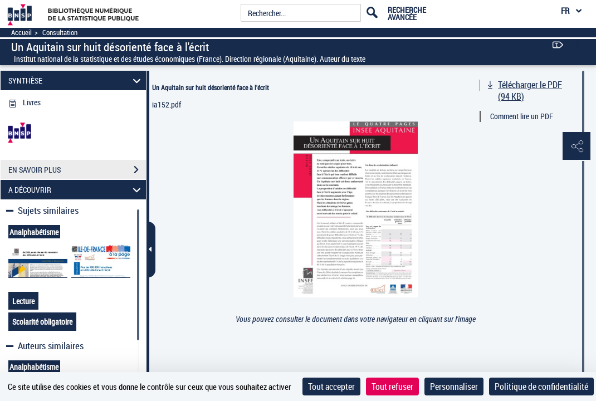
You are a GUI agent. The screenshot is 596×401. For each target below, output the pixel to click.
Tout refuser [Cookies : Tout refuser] (392, 386)
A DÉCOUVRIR (76, 189)
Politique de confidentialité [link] (541, 386)
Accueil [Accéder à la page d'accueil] (21, 32)
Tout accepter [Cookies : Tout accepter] (331, 386)
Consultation (59, 32)
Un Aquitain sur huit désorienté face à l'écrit (210, 87)
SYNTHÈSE (76, 80)
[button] (576, 146)
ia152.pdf (166, 104)
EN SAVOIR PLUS (77, 170)
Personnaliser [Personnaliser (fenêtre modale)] (454, 386)
